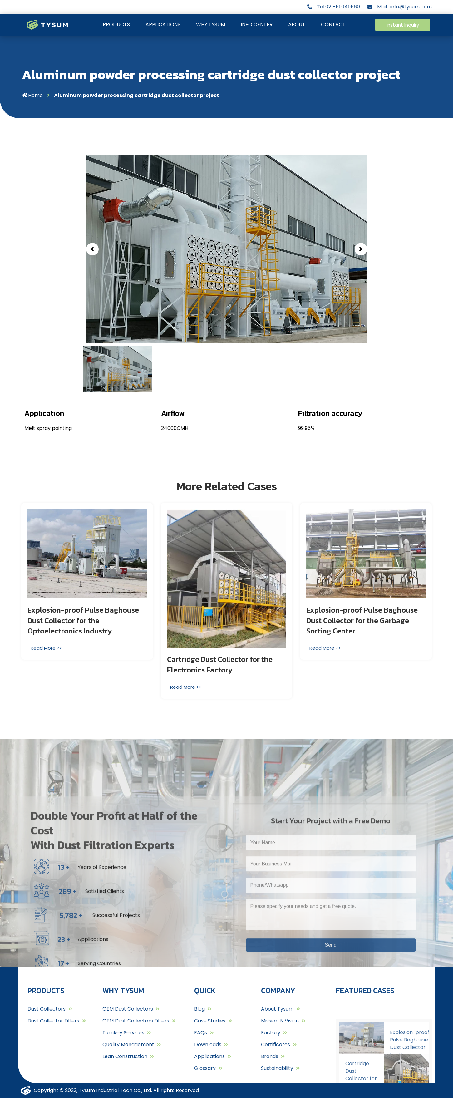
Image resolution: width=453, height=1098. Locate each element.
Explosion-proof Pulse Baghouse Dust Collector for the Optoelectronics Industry (83, 620)
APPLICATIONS (162, 24)
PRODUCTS (116, 24)
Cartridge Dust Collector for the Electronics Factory (220, 664)
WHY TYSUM (210, 24)
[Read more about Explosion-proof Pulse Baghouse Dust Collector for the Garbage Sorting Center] (325, 648)
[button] (403, 25)
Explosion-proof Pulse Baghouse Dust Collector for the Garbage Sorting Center (362, 620)
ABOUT (296, 24)
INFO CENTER (257, 24)
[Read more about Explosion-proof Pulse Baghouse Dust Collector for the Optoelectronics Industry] (46, 648)
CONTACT (333, 24)
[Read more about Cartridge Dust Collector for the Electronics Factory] (186, 687)
